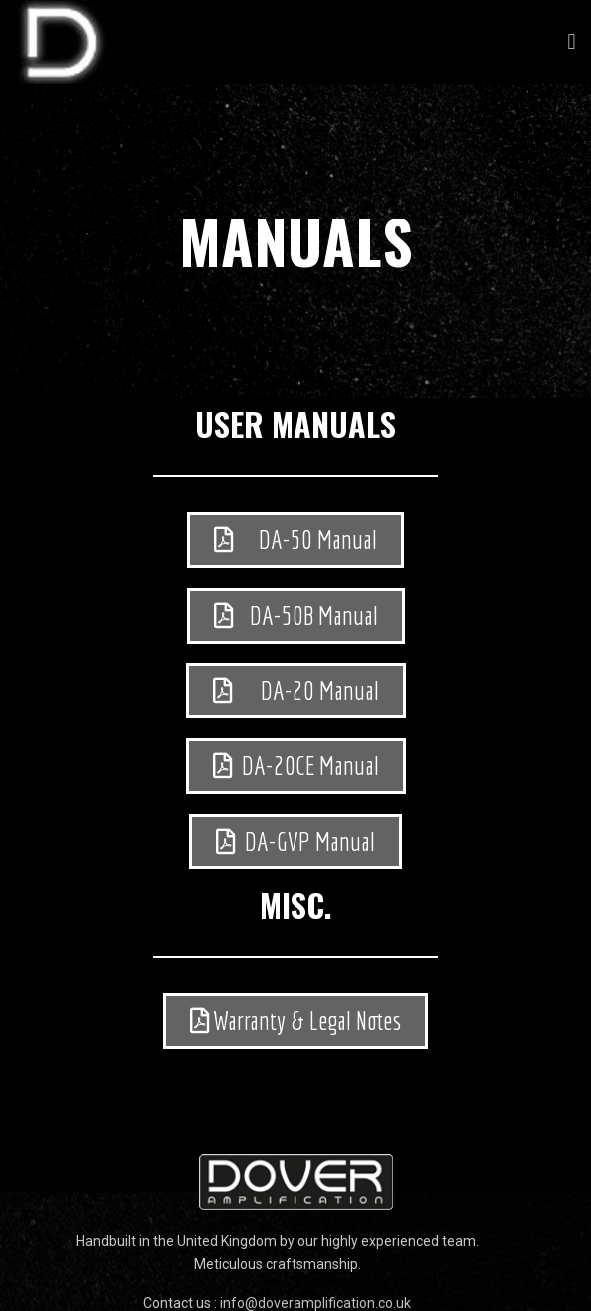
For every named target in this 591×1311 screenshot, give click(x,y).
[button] (571, 42)
